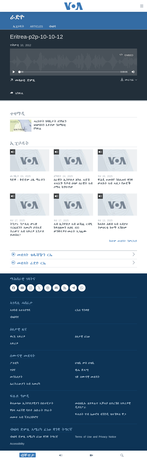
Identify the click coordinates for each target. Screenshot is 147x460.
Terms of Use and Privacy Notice (95, 436)
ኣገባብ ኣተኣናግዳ (20, 310)
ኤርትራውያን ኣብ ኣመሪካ (25, 384)
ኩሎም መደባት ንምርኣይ (123, 240)
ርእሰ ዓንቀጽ (82, 310)
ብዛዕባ (52, 26)
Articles (36, 26)
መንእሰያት (16, 377)
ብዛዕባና (14, 317)
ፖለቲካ (14, 363)
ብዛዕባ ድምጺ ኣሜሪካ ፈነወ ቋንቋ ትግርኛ (34, 436)
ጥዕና (12, 370)
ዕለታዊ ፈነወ (82, 336)
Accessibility (17, 443)
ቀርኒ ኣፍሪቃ (17, 336)
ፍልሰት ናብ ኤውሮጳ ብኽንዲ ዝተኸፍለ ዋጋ (100, 414)
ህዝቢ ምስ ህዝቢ (84, 363)
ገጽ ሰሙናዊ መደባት (87, 377)
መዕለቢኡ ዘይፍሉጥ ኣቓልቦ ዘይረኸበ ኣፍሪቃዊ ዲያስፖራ (103, 405)
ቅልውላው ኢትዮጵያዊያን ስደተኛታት (31, 403)
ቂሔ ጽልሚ (82, 370)
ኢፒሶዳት (18, 26)
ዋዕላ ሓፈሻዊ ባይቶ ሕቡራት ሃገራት (31, 410)
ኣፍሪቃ (14, 343)
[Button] (16, 94)
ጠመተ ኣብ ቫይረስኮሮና (24, 417)
